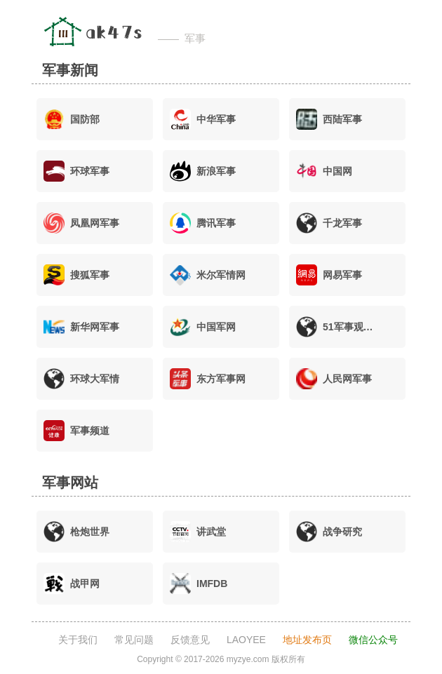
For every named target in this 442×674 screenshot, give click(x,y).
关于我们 (78, 639)
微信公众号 (373, 639)
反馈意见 (190, 639)
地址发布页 (307, 639)
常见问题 (134, 639)
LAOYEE (246, 639)
